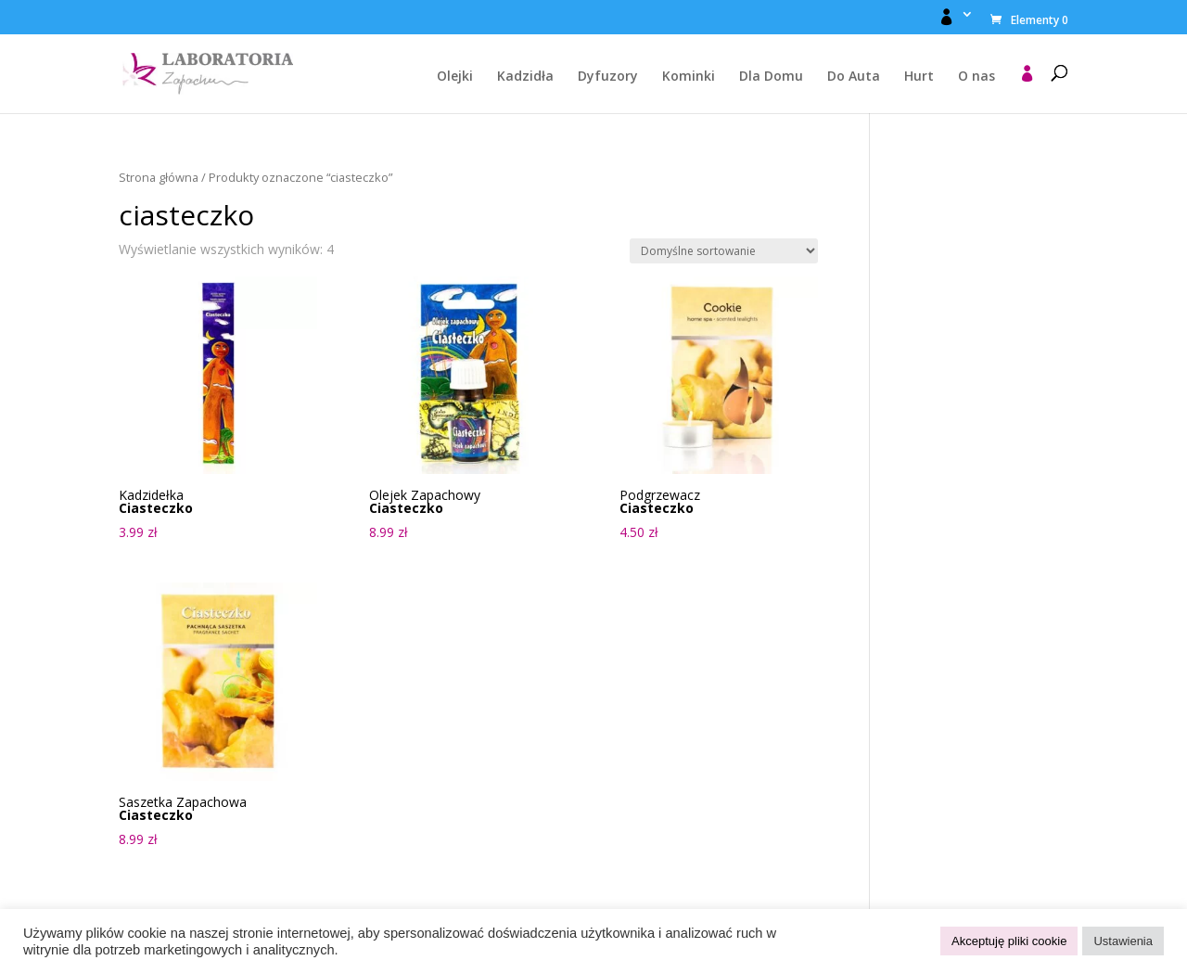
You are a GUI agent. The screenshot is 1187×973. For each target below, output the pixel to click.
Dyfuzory (608, 77)
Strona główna (158, 177)
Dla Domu (771, 77)
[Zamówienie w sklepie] (724, 250)
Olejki (455, 77)
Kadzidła (525, 77)
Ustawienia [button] (1123, 941)
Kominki (688, 77)
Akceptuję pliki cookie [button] (1008, 941)
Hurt (919, 77)
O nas (976, 77)
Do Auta (853, 77)
